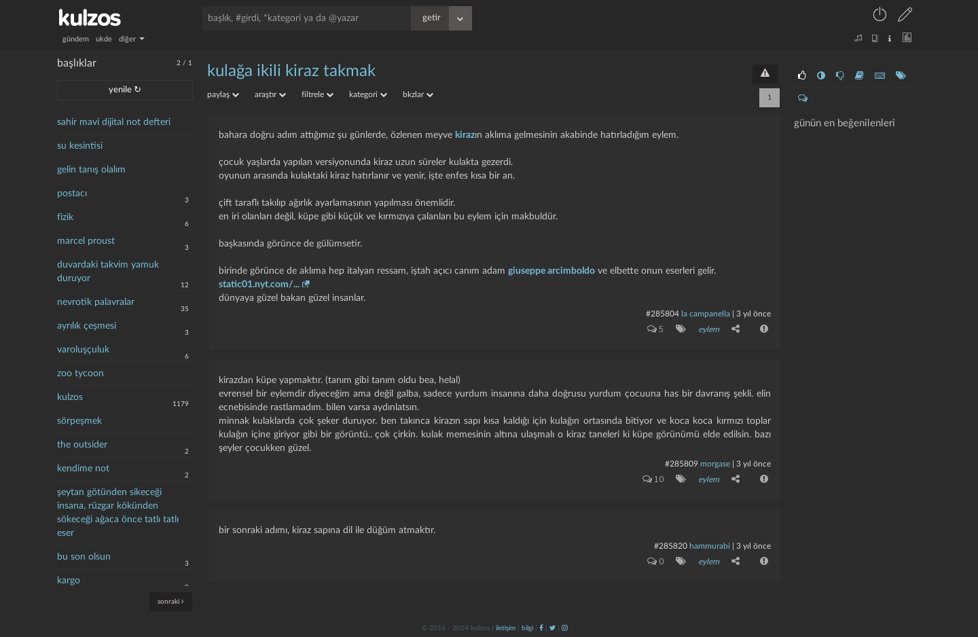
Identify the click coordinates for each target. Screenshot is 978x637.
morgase (715, 464)
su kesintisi (80, 146)
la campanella (705, 314)
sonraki (171, 601)
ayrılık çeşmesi (86, 326)
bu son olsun (84, 557)
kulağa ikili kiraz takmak (291, 71)
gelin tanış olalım (91, 170)
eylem (708, 329)
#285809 (681, 464)
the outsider (82, 445)
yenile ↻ (125, 90)
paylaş (223, 94)
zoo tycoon (80, 373)
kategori (368, 94)
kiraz (465, 135)
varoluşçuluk (83, 349)
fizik (65, 217)
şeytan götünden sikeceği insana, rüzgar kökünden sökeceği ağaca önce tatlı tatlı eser (118, 513)
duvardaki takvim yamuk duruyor (108, 271)
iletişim (505, 628)
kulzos (70, 397)
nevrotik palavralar (95, 302)
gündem (75, 39)
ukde (104, 39)
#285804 (662, 314)
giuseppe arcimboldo (551, 271)
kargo (68, 580)
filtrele (317, 94)
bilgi (527, 628)
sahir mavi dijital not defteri (113, 122)
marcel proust (86, 241)
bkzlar (418, 94)
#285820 (670, 546)
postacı (72, 193)
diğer (132, 39)
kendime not (83, 468)
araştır (270, 94)
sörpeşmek (79, 421)
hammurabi (709, 546)
